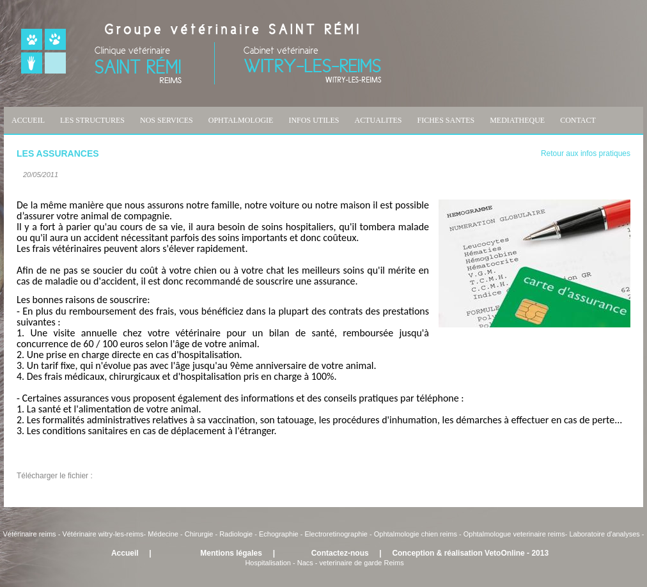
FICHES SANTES (445, 120)
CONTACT (578, 120)
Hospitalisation (268, 563)
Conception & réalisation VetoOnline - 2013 (470, 553)
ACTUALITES (377, 120)
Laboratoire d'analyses (604, 534)
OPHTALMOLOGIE (241, 120)
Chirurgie (199, 534)
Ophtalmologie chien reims (415, 534)
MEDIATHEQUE (517, 120)
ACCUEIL (28, 120)
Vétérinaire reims (29, 534)
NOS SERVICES (166, 120)
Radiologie (236, 534)
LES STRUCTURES (92, 120)
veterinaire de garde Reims (362, 563)
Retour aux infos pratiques (585, 153)
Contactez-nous (340, 553)
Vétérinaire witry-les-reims (102, 534)
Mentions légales (231, 553)
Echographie (279, 534)
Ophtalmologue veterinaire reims (514, 534)
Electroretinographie (336, 534)
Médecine (164, 534)
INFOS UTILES (313, 120)
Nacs (305, 563)
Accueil (125, 553)
